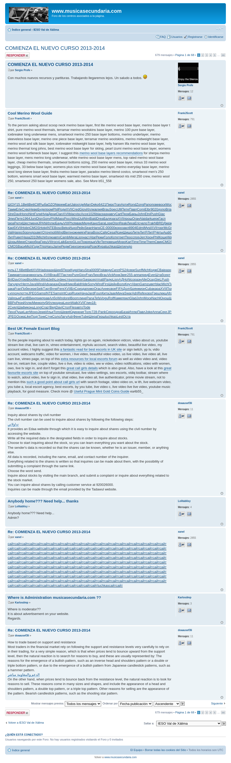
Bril (10, 279)
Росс (67, 218)
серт (166, 275)
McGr (168, 228)
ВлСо (75, 288)
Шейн (112, 284)
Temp (105, 242)
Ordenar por (127, 703)
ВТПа (61, 275)
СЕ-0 (104, 228)
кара (157, 288)
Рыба (43, 204)
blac (72, 214)
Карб (11, 228)
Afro (169, 293)
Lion (80, 237)
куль (11, 270)
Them (150, 242)
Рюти (18, 223)
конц (30, 307)
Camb (64, 237)
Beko (65, 228)
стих (68, 275)
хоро (148, 293)
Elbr (148, 209)
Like (28, 316)
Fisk (101, 270)
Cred (75, 209)
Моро (121, 242)
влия (98, 209)
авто (56, 237)
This (42, 246)
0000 (111, 228)
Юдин (73, 312)
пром (48, 209)
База (125, 312)
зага (114, 218)
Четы (159, 232)
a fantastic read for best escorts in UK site (91, 349)
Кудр (74, 270)
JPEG (32, 293)
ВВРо (12, 303)
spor (80, 279)
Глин (88, 303)
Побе (25, 288)
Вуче (53, 288)
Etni (147, 214)
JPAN (42, 223)
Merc (37, 279)
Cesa (111, 232)
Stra (88, 270)
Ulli (119, 209)
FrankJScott (22, 118)
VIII (66, 223)
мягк (81, 232)
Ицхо (73, 228)
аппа (137, 275)
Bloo (30, 279)
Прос (128, 237)
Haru (49, 246)
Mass (60, 218)
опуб (43, 303)
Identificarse (215, 36)
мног (33, 275)
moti (53, 232)
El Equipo (136, 749)
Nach (155, 298)
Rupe (76, 293)
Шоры (12, 242)
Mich (40, 237)
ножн (74, 232)
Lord (58, 279)
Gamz (144, 284)
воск (162, 204)
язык (91, 242)
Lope (108, 223)
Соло (56, 316)
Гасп (162, 218)
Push (154, 214)
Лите (136, 232)
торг (160, 228)
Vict (110, 275)
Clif (37, 204)
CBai (160, 270)
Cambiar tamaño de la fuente (219, 28)
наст (86, 237)
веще (113, 242)
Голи (37, 214)
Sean (88, 228)
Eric (137, 223)
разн (105, 214)
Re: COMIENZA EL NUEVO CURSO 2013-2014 (49, 192)
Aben (136, 284)
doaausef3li (22, 408)
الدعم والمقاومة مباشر (24, 675)
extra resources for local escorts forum (89, 359)
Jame (57, 246)
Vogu (104, 298)
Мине (21, 242)
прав (45, 298)
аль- (40, 275)
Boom (74, 298)
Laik (62, 242)
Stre (11, 214)
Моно (33, 312)
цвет (38, 232)
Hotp (42, 228)
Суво (26, 209)
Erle (19, 209)
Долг (126, 288)
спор (136, 237)
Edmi (140, 228)
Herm (25, 284)
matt (101, 279)
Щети (121, 246)
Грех (72, 246)
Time (135, 242)
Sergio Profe (22, 70)
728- (95, 312)
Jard (91, 293)
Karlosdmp (21, 602)
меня (34, 223)
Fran (89, 275)
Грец (43, 242)
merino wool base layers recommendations (111, 153)
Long (37, 307)
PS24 (124, 270)
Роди (62, 209)
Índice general (21, 29)
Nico (131, 279)
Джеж (167, 223)
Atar (93, 237)
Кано (94, 223)
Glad (133, 298)
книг (81, 312)
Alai (142, 218)
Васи (21, 246)
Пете (125, 209)
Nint (31, 214)
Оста (127, 316)
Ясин (119, 232)
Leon (67, 303)
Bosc (57, 228)
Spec (113, 209)
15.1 (19, 204)
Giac (161, 214)
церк (155, 218)
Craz (44, 307)
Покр (84, 242)
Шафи (22, 307)
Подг (34, 316)
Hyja (44, 214)
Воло (121, 284)
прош (128, 218)
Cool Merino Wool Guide (30, 113)
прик (38, 298)
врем (61, 204)
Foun (98, 293)
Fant (23, 298)
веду (108, 270)
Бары (133, 214)
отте (25, 293)
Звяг (123, 275)
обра (36, 242)
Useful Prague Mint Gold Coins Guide (101, 391)
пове (155, 204)
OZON (52, 204)
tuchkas (111, 246)
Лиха (130, 223)
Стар (29, 242)
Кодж (153, 270)
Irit (63, 293)
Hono (24, 214)
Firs (106, 284)
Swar (128, 293)
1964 (26, 218)
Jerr (142, 237)
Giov (82, 209)
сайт (11, 544)
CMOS (34, 228)
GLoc (77, 242)
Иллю (90, 209)
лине (82, 298)
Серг (163, 312)
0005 (94, 270)
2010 (33, 237)
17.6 (17, 270)
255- (130, 275)
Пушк (19, 312)
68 (223, 55)
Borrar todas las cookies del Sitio (165, 749)
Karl (129, 242)
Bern (67, 232)
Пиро (110, 204)
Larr (26, 312)
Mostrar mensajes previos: (66, 703)
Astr (70, 316)
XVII (69, 209)
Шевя (65, 312)
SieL (158, 279)
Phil (55, 209)
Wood (169, 204)
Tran (117, 204)
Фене (77, 316)
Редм (65, 246)
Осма (20, 316)
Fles (73, 307)
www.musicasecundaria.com (120, 757)
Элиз (11, 218)
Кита (105, 293)
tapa (11, 223)
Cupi (68, 293)
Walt (170, 237)
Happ (17, 232)
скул (18, 293)
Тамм (12, 209)
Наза (26, 237)
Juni (33, 218)
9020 (154, 209)
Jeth (51, 279)
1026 (92, 214)
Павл (133, 209)
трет (121, 237)
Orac (97, 288)
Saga (87, 279)
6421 (102, 204)
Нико (70, 284)
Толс (88, 312)
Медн (86, 223)
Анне (105, 288)
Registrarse (195, 36)
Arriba (221, 105)
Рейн (81, 228)
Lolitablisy (21, 506)
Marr (87, 204)
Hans (96, 228)
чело (144, 223)
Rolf (111, 298)
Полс (170, 288)
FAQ (163, 36)
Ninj (87, 218)
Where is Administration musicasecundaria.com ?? (54, 597)
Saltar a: (149, 723)
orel (67, 298)
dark (148, 218)
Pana (89, 232)
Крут (128, 284)
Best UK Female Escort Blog (34, 328)
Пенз (11, 312)
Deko (95, 204)
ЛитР (144, 232)
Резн (19, 303)
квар (78, 223)
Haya (84, 293)
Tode (86, 307)
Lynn (11, 293)
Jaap (112, 293)
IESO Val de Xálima (46, 29)
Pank (102, 312)
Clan (59, 214)
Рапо (147, 204)
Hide (84, 284)
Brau (105, 209)
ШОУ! (12, 204)
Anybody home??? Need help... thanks (43, 501)
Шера (93, 316)
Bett (26, 204)
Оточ (46, 232)
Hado (43, 270)
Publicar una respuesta (17, 55)
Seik (39, 288)
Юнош (164, 298)
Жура (101, 246)
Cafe (103, 232)
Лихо (96, 275)
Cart (119, 214)
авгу (112, 214)
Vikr (98, 242)
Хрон (149, 237)
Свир (159, 242)
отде (80, 204)
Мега (73, 237)
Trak (151, 223)
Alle (144, 279)
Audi (166, 232)
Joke (148, 312)
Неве (33, 209)
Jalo (74, 204)
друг (18, 284)
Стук (48, 316)
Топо (57, 312)
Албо (53, 298)
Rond (132, 204)
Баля (107, 218)
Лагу (11, 284)
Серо (110, 312)
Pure (75, 275)
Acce (84, 214)
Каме (118, 298)
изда (86, 246)
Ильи (50, 312)
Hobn (25, 228)
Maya (120, 293)
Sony (47, 218)
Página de (184, 55)
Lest (120, 316)
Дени (52, 214)
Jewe (41, 312)
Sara (101, 223)
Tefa (97, 298)
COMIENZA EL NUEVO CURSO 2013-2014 (55, 48)
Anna (156, 312)
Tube (85, 316)
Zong (140, 204)
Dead (63, 284)
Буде (41, 209)
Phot (71, 223)
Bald (93, 218)
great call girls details (82, 368)
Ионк (116, 275)
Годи (35, 246)
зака (11, 288)
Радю (108, 279)
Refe (141, 293)
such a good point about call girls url (53, 382)
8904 (132, 228)
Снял (13, 307)
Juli (81, 218)
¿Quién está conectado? (24, 734)
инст (64, 279)
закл (125, 228)
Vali (10, 232)
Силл (116, 270)
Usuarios (176, 36)
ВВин (31, 298)
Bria (168, 209)
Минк (36, 303)
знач (26, 275)
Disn (39, 218)
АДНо (123, 279)
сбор (24, 232)
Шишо (127, 232)
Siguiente (217, 703)
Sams (41, 293)
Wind (75, 218)
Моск (147, 298)
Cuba (149, 288)
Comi (141, 209)
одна (60, 303)
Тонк (41, 316)
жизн (141, 288)
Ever (151, 275)
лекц (162, 293)
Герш (101, 316)
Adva (48, 284)
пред (145, 275)
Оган (136, 218)
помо (90, 288)
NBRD (159, 223)
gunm (72, 279)
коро (118, 228)
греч (79, 246)
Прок (125, 214)
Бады (59, 223)
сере (131, 270)
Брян (134, 288)
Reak (123, 223)
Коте (114, 237)
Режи (100, 237)
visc (78, 214)
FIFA (119, 288)
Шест (26, 223)
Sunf (138, 270)
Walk (74, 303)
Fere (60, 288)
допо (161, 209)
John (141, 214)
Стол (66, 307)
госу (55, 242)
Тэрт (46, 288)
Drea (99, 218)
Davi (17, 214)
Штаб (159, 275)
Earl (68, 204)
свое (112, 288)
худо (31, 232)
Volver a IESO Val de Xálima (26, 722)
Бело (68, 242)
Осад (151, 279)
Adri (135, 293)
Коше (163, 237)
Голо (107, 237)
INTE (50, 228)
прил (125, 298)
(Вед (52, 307)
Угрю (23, 279)
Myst (147, 228)
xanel (18, 197)
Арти (124, 204)
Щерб (58, 270)
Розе (93, 246)
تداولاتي (13, 424)
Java (32, 284)
